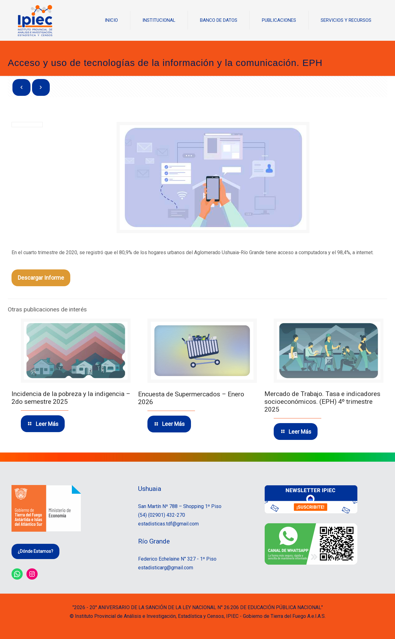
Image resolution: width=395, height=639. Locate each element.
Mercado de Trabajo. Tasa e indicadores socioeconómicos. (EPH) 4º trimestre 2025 (322, 401)
